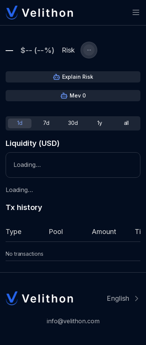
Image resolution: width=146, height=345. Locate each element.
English (118, 298)
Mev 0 (78, 95)
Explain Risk (77, 77)
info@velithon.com (73, 321)
